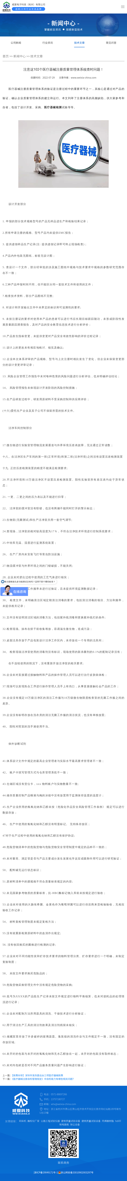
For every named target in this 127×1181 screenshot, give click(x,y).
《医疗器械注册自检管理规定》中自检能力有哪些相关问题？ (43, 1079)
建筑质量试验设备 (70, 1121)
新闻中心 (19, 56)
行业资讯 (47, 42)
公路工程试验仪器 (50, 1121)
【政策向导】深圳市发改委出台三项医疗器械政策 (37, 1075)
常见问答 (111, 42)
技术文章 (79, 42)
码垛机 (22, 1121)
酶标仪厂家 (34, 1121)
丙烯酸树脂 (108, 1121)
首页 (6, 56)
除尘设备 (75, 1124)
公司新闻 (16, 42)
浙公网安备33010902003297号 (75, 1172)
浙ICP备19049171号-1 (46, 1172)
